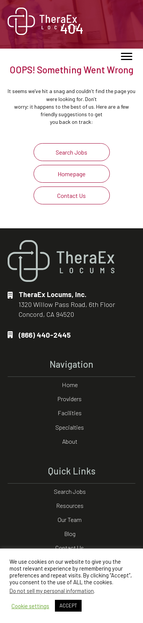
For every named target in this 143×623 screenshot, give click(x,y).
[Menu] (126, 56)
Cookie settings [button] (30, 605)
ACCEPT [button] (68, 605)
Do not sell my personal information (52, 590)
